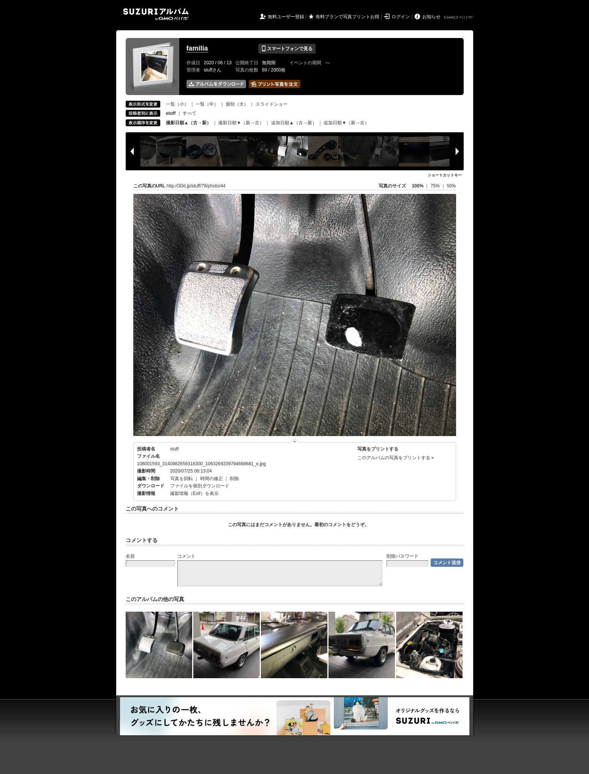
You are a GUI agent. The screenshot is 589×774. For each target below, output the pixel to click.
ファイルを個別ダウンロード (199, 486)
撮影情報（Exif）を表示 (194, 493)
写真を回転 (181, 478)
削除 (234, 478)
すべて (189, 113)
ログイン (401, 16)
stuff (174, 449)
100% (418, 186)
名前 (130, 556)
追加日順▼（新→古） (346, 122)
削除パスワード (402, 556)
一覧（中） (207, 104)
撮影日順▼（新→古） (241, 122)
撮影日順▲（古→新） (189, 122)
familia (197, 48)
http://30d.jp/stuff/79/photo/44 (196, 186)
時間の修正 (211, 478)
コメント (186, 556)
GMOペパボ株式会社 (459, 17)
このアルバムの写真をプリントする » (395, 457)
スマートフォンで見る (287, 49)
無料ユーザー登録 (286, 16)
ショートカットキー (445, 175)
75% (436, 186)
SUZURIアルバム (156, 14)
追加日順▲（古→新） (294, 122)
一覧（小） (177, 104)
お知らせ (431, 16)
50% (451, 186)
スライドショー (271, 104)
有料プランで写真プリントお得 (347, 16)
